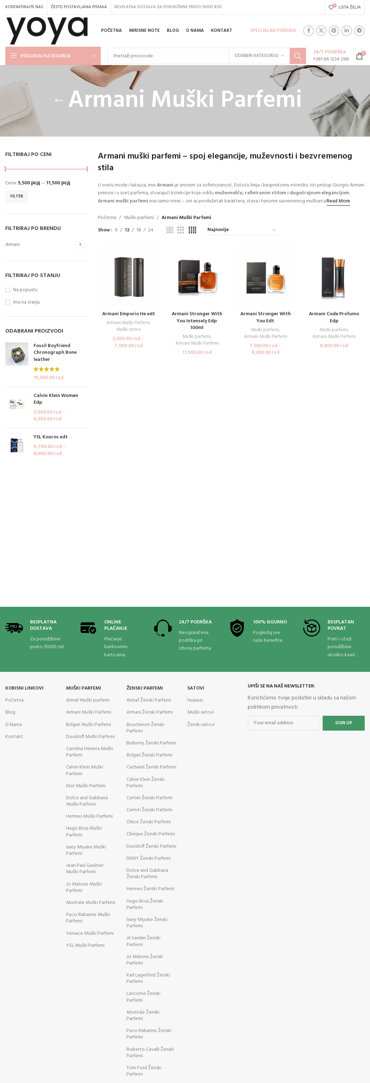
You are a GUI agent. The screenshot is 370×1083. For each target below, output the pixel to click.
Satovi (195, 688)
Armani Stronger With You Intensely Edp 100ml (197, 321)
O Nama (13, 725)
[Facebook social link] (308, 30)
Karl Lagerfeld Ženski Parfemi (148, 978)
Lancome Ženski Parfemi (143, 997)
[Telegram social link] (359, 30)
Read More (338, 201)
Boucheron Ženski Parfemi (145, 728)
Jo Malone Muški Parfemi (84, 887)
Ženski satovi (201, 725)
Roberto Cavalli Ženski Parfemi (150, 1052)
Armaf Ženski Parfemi (149, 700)
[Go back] (59, 101)
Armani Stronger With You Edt (265, 317)
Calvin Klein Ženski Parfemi (146, 783)
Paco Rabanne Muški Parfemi (88, 918)
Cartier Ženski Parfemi (149, 798)
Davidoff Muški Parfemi (90, 737)
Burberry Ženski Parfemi (151, 743)
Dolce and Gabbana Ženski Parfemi (147, 873)
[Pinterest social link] (334, 30)
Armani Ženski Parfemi (150, 712)
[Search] (207, 56)
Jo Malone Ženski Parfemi (145, 960)
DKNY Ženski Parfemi (149, 858)
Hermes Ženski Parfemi (150, 889)
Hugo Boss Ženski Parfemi (145, 904)
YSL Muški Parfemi (85, 945)
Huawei (195, 700)
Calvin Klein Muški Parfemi (84, 770)
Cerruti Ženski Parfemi (149, 810)
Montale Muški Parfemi (90, 903)
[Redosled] (242, 230)
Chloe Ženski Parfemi (149, 822)
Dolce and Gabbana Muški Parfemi (87, 801)
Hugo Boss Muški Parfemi (84, 831)
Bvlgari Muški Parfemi (88, 725)
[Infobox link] (331, 55)
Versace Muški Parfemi (90, 933)
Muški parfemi (139, 218)
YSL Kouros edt (51, 437)
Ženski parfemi (145, 688)
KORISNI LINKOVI (24, 688)
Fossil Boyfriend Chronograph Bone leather (55, 352)
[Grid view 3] (180, 230)
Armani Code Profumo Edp (334, 317)
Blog (10, 712)
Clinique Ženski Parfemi (151, 834)
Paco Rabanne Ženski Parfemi (149, 1034)
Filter (16, 196)
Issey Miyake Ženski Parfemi (147, 923)
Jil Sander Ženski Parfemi (143, 941)
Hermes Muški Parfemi (89, 816)
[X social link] (321, 30)
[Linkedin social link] (346, 30)
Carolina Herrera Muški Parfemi (89, 752)
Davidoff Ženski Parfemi (151, 846)
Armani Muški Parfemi (128, 323)
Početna (107, 218)
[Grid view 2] (169, 230)
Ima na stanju (26, 302)
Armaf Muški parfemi (88, 700)
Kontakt (14, 737)
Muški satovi (128, 330)
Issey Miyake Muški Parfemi (86, 850)
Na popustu (25, 290)
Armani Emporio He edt (128, 314)
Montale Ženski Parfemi (143, 1015)
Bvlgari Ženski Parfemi (149, 755)
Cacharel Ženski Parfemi (151, 767)
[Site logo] (47, 31)
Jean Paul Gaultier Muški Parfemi (85, 869)
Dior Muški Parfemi (86, 786)
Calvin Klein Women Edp (56, 399)
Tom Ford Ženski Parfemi (144, 1071)
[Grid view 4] (192, 230)
